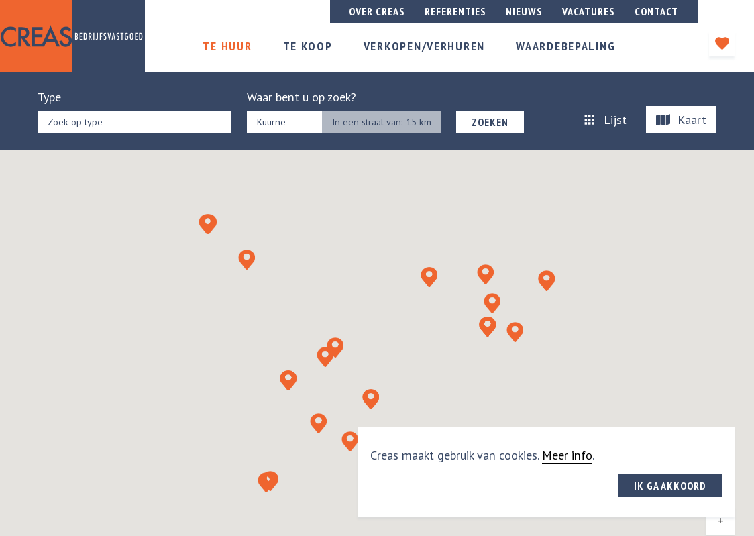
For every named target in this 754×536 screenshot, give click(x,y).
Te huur (227, 46)
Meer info (567, 455)
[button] (288, 380)
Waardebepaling (565, 46)
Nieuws (524, 11)
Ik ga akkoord (670, 485)
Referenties (455, 11)
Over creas (377, 11)
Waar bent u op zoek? (301, 97)
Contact (656, 11)
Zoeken (490, 122)
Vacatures (588, 11)
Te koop (308, 46)
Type (49, 97)
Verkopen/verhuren (424, 46)
